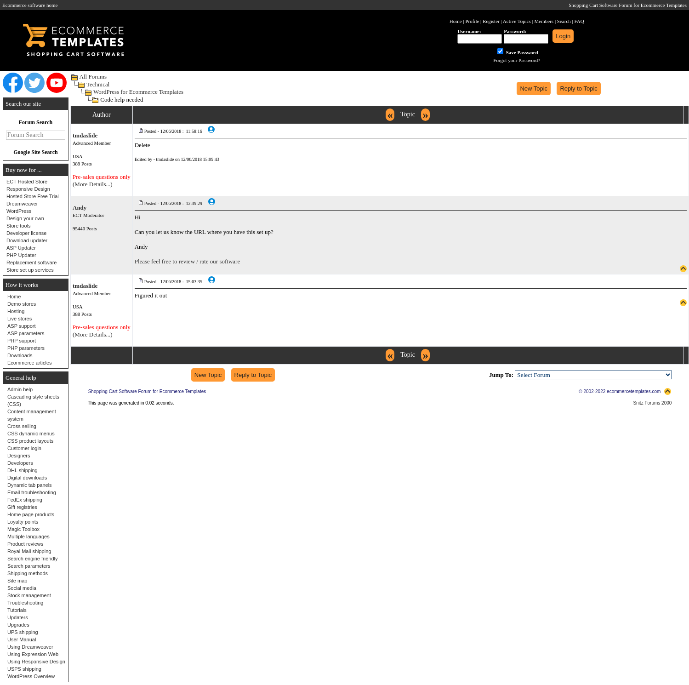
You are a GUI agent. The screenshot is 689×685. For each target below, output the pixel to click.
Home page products (30, 514)
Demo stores (21, 304)
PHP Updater (21, 255)
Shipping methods (27, 573)
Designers (18, 455)
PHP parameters (26, 348)
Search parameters (29, 566)
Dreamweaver (22, 203)
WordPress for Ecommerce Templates (138, 91)
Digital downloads (27, 477)
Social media (21, 588)
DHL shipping (22, 470)
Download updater (26, 240)
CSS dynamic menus (31, 433)
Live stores (19, 318)
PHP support (21, 340)
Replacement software (31, 262)
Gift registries (22, 507)
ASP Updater (21, 248)
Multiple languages (28, 536)
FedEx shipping (24, 499)
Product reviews (25, 544)
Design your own (25, 218)
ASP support (21, 326)
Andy (79, 207)
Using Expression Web (32, 654)
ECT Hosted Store (26, 181)
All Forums (93, 76)
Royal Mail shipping (29, 551)
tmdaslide (85, 135)
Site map (17, 580)
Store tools (18, 225)
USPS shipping (24, 669)
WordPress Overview (31, 676)
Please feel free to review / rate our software (187, 261)
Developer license (26, 233)
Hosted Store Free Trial (32, 196)
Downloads (19, 355)
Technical (97, 84)
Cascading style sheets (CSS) (33, 400)
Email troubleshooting (31, 492)
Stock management (29, 595)
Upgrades (18, 625)
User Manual (21, 639)
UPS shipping (22, 632)
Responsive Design (28, 189)
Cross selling (21, 426)
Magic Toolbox (23, 529)
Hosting (15, 311)
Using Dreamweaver (30, 647)
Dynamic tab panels (29, 485)
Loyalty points (22, 522)
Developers (20, 463)
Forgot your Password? (516, 60)
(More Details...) (93, 184)
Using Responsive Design (36, 661)
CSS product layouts (30, 441)
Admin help (20, 389)
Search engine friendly (32, 558)
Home (14, 296)
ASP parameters (26, 333)
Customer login (24, 448)
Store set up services (30, 270)
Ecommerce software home (29, 5)
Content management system (31, 415)
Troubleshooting (25, 602)
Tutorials (17, 610)
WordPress (18, 211)
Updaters (17, 617)
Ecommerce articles (29, 362)
